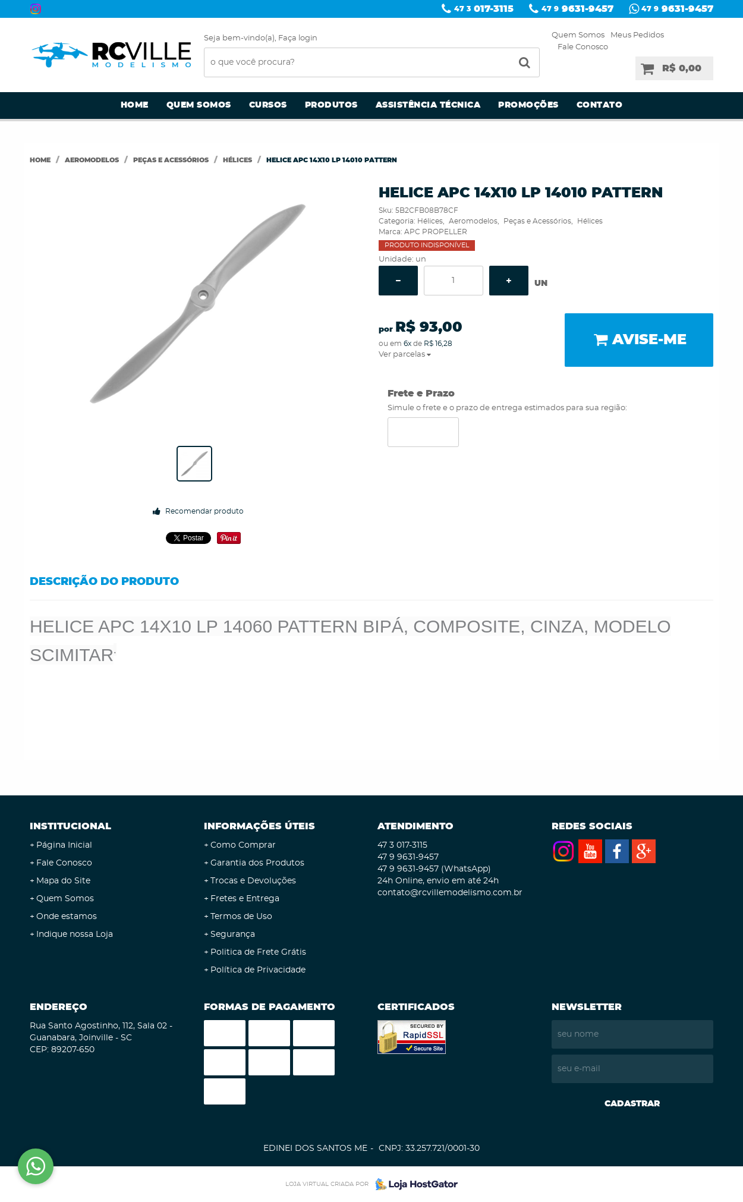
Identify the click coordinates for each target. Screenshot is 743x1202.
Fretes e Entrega (244, 899)
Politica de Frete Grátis (258, 952)
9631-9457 (577, 9)
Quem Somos (578, 35)
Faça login (297, 38)
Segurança (232, 934)
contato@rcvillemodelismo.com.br (449, 893)
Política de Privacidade (258, 970)
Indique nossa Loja (74, 934)
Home (135, 105)
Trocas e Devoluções (253, 881)
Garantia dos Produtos (257, 863)
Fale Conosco (583, 47)
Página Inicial (64, 845)
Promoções (528, 105)
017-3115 (484, 9)
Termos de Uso (241, 916)
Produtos (331, 105)
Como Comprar (243, 845)
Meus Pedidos (637, 35)
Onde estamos (66, 916)
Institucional (70, 826)
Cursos (268, 105)
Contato (600, 105)
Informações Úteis (259, 826)
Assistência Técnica (428, 105)
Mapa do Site (63, 881)
